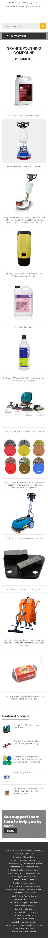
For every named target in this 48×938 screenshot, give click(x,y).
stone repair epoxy (14, 850)
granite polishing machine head (24, 860)
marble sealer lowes (15, 889)
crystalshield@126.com (15, 6)
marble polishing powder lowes (24, 902)
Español (22, 2)
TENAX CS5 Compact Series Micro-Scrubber (24, 538)
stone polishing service (24, 918)
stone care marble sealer (24, 857)
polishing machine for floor (24, 876)
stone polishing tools (24, 899)
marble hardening (35, 925)
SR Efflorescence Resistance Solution (24, 115)
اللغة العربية (33, 2)
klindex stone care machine (24, 893)
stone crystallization (24, 909)
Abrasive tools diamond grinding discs (24, 589)
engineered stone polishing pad (24, 867)
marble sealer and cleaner (24, 931)
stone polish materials (24, 915)
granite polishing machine (24, 883)
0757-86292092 (34, 6)
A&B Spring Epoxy (22, 772)
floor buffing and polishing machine (24, 873)
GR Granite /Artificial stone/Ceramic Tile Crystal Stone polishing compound (24, 379)
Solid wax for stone (24, 327)
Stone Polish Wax (32, 886)
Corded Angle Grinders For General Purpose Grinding (26, 742)
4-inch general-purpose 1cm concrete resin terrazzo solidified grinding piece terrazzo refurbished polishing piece (24, 485)
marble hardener (34, 889)
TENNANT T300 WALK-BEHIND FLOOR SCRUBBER (24, 431)
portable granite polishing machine (24, 870)
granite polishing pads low (24, 912)
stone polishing (15, 886)
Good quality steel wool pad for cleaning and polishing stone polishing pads (24, 697)
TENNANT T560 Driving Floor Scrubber (26, 726)
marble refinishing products (24, 922)
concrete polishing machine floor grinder (24, 863)
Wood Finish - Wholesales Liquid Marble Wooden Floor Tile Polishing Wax (29, 791)
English (11, 2)
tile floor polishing (34, 850)
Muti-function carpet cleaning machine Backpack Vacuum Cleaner (24, 274)
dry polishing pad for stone (24, 896)
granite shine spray (24, 928)
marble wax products (14, 925)
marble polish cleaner (24, 880)
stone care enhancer (24, 854)
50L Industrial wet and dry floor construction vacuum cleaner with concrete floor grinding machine (24, 643)
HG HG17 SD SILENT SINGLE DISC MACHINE (24, 166)
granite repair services (24, 906)
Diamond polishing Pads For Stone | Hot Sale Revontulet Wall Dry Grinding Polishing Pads (29, 759)
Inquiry (10, 831)
